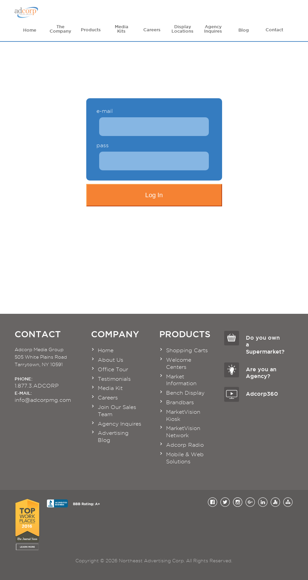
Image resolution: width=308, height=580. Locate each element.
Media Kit (110, 388)
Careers (152, 28)
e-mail (104, 111)
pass (102, 145)
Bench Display (185, 393)
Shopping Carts (187, 350)
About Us (110, 360)
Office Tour (113, 369)
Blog (244, 28)
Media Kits (121, 28)
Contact (274, 28)
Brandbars (180, 402)
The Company (60, 28)
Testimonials (114, 379)
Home (30, 28)
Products (91, 28)
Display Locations (182, 28)
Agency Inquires (213, 28)
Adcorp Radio (185, 445)
